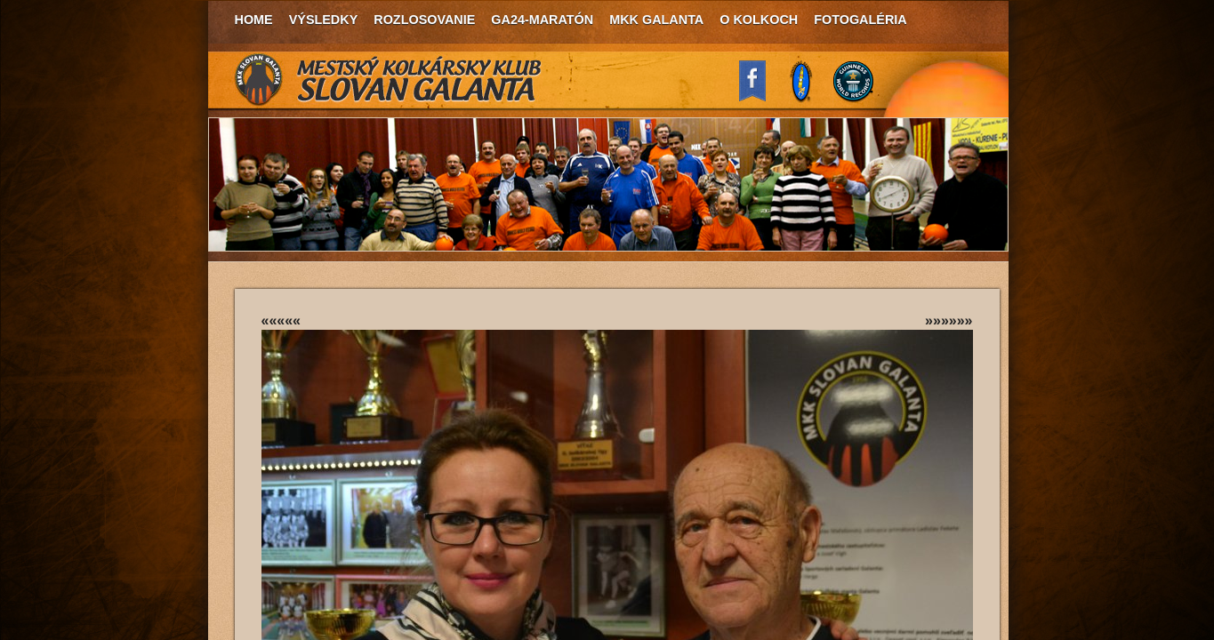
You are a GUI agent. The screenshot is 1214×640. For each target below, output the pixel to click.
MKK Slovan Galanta (389, 80)
